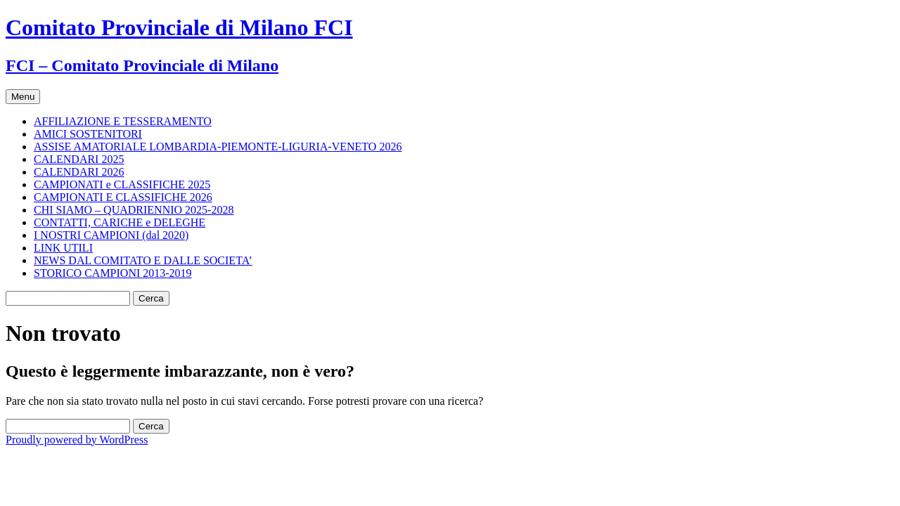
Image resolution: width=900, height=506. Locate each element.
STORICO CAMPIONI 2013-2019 (113, 273)
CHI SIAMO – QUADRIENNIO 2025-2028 (133, 210)
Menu (22, 96)
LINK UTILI (63, 248)
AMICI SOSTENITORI (88, 134)
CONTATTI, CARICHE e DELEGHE (119, 222)
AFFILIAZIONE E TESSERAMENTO (123, 121)
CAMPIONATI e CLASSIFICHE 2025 (122, 184)
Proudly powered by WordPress (77, 440)
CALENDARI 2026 (79, 172)
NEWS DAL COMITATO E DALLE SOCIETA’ (143, 260)
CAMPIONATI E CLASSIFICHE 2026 (123, 197)
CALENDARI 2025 (79, 159)
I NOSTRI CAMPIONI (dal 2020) (111, 235)
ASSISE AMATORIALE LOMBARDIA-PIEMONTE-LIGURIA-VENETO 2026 (217, 147)
